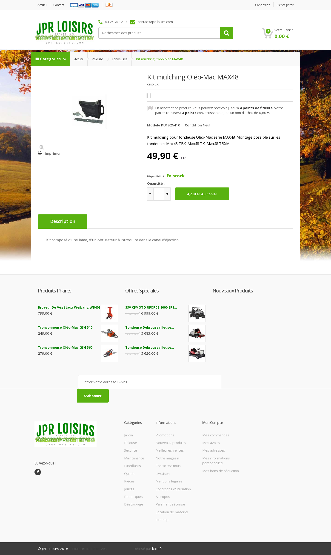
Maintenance (134, 458)
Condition (193, 125)
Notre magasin (167, 458)
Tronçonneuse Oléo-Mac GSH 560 (65, 347)
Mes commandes (215, 435)
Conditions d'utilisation (173, 489)
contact (58, 5)
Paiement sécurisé (170, 504)
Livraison (163, 473)
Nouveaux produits (171, 442)
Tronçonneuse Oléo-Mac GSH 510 (65, 327)
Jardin (128, 435)
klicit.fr (157, 548)
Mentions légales (169, 481)
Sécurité (130, 450)
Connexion (262, 5)
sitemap (162, 519)
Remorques (133, 496)
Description (62, 222)
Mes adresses (213, 450)
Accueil (42, 5)
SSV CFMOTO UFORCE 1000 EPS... (151, 307)
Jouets (129, 489)
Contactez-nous (168, 465)
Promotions (165, 435)
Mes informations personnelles (216, 460)
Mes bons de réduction (220, 470)
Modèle (153, 125)
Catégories (48, 58)
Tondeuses (119, 59)
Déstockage (133, 504)
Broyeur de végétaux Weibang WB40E (69, 307)
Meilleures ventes (170, 450)
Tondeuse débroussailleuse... (149, 327)
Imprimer (53, 153)
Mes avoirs (211, 442)
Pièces (129, 481)
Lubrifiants (132, 465)
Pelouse (97, 59)
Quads (129, 473)
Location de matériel (172, 512)
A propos (163, 496)
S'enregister (285, 5)
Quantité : (156, 183)
